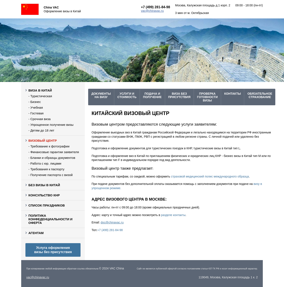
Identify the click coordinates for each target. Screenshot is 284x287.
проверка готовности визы (207, 97)
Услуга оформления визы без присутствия (53, 250)
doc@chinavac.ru (112, 222)
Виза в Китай (40, 90)
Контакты (232, 93)
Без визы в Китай (44, 185)
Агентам (36, 233)
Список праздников (46, 205)
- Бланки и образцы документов (51, 157)
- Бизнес (34, 102)
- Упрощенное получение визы (50, 124)
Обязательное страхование (259, 95)
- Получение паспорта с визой (50, 175)
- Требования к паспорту (46, 169)
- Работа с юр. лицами (44, 163)
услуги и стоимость (126, 95)
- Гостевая (35, 113)
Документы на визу (101, 95)
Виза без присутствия (179, 95)
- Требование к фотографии (49, 146)
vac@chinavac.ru (152, 10)
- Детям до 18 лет (41, 130)
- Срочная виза (39, 119)
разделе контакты (173, 215)
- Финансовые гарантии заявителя (53, 152)
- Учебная (35, 107)
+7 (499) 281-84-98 (155, 7)
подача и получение (152, 95)
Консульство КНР (44, 195)
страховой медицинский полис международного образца (210, 176)
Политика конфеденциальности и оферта (50, 219)
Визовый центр (42, 140)
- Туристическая (40, 96)
